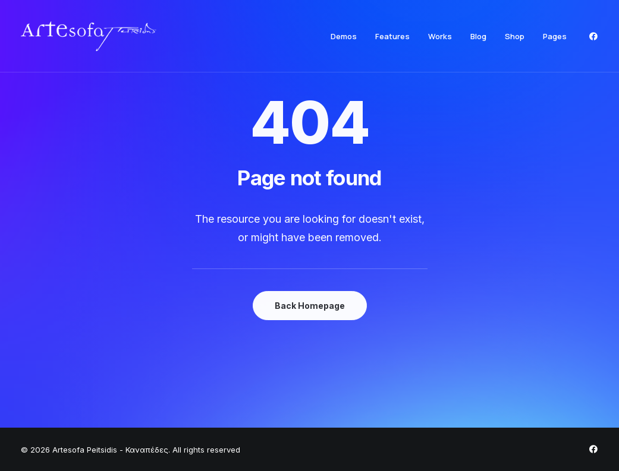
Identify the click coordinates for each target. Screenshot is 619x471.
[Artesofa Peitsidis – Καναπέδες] (88, 36)
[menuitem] (343, 36)
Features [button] (392, 36)
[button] (593, 36)
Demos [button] (344, 36)
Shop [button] (514, 36)
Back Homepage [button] (310, 306)
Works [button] (440, 36)
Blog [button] (478, 36)
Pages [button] (555, 36)
